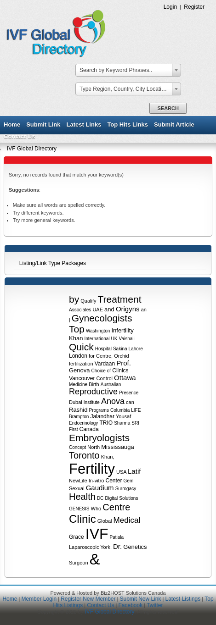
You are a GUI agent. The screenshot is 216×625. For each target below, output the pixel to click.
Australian (111, 384)
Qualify (88, 301)
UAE (97, 309)
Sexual (77, 488)
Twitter (155, 605)
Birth (94, 384)
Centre (116, 507)
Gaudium (100, 488)
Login (170, 7)
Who (96, 508)
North (93, 447)
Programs (99, 410)
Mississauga (117, 446)
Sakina (120, 348)
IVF (96, 533)
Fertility (92, 469)
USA (121, 472)
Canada (89, 429)
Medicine (78, 384)
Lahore (136, 348)
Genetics (135, 546)
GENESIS (79, 508)
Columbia (120, 410)
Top (77, 329)
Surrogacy (125, 488)
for (92, 356)
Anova (113, 401)
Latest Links (84, 124)
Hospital (103, 348)
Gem (129, 480)
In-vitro (96, 480)
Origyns (128, 309)
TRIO (106, 423)
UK (114, 338)
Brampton (79, 416)
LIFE (136, 410)
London (78, 356)
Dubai (75, 402)
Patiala (117, 537)
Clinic (82, 519)
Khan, (107, 456)
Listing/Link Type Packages (52, 263)
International (96, 338)
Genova (79, 370)
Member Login (39, 599)
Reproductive (93, 391)
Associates (80, 309)
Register (194, 7)
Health (82, 497)
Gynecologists (102, 318)
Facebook (130, 605)
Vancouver (82, 378)
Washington (98, 330)
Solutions (128, 498)
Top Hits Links (127, 124)
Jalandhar (102, 416)
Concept (77, 447)
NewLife (78, 480)
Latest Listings (183, 599)
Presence (128, 392)
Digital (111, 498)
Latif (134, 471)
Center (114, 480)
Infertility (122, 330)
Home (12, 124)
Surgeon (78, 562)
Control (105, 378)
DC (100, 498)
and (109, 309)
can (130, 402)
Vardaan (105, 363)
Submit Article (174, 124)
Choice (98, 370)
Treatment (120, 299)
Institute (92, 402)
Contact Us (19, 136)
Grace (76, 537)
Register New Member (88, 599)
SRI (135, 423)
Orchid (121, 356)
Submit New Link (140, 599)
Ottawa (125, 378)
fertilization (81, 363)
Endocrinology (83, 423)
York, (106, 547)
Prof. (123, 363)
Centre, (104, 356)
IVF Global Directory (32, 148)
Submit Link (43, 124)
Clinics (120, 370)
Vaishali (127, 338)
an (144, 309)
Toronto (84, 455)
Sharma (122, 423)
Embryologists (99, 437)
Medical (127, 520)
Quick (81, 347)
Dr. (117, 546)
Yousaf (123, 416)
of (109, 370)
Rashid (78, 409)
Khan (76, 338)
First (73, 429)
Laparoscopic (84, 547)
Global (104, 521)
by (74, 299)
